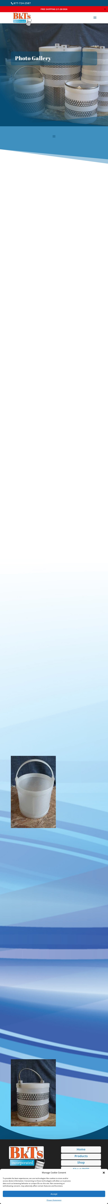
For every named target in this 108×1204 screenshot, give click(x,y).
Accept (54, 1194)
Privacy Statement (54, 1200)
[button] (103, 1172)
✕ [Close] (105, 9)
